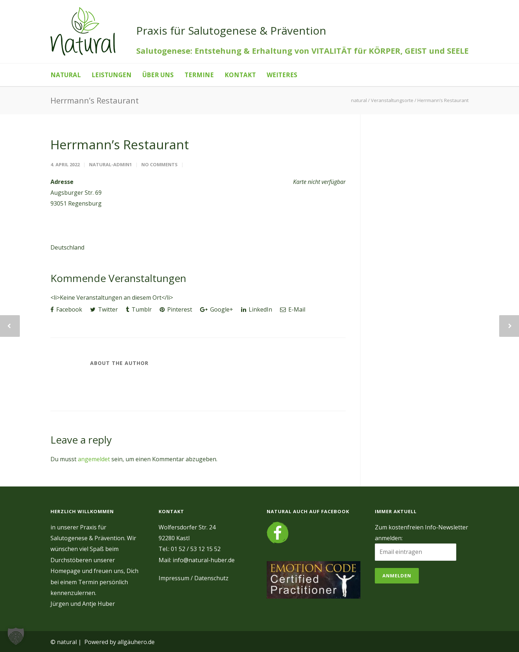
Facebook (66, 309)
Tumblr (139, 309)
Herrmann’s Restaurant (119, 144)
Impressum (174, 578)
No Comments (159, 164)
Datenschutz (211, 578)
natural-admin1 (110, 164)
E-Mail (292, 309)
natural (65, 75)
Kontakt (240, 75)
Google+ (216, 309)
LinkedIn (256, 309)
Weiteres (282, 75)
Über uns (158, 75)
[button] (16, 636)
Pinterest (176, 309)
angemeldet (94, 459)
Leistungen (112, 75)
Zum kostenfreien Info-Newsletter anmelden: (421, 532)
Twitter (104, 309)
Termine (199, 75)
